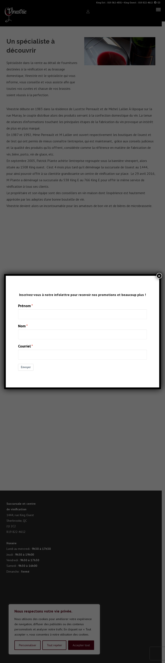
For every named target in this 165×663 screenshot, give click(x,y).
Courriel (24, 346)
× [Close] (159, 276)
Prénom (24, 305)
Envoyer (26, 367)
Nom (22, 325)
